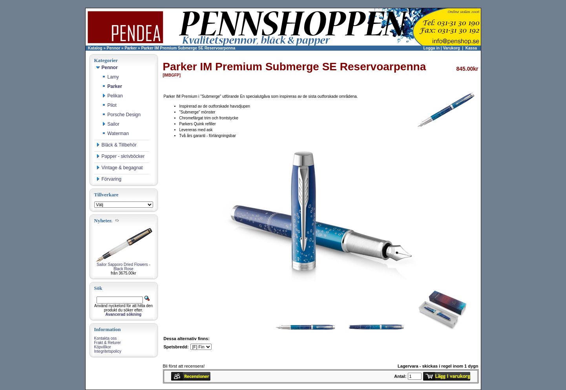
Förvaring (109, 179)
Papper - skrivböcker (120, 156)
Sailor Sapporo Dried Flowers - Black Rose (123, 266)
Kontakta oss (105, 338)
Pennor (113, 48)
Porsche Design (121, 114)
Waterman (115, 133)
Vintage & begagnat (119, 167)
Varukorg (451, 48)
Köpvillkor (102, 347)
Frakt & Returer (107, 343)
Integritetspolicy (107, 351)
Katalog (95, 48)
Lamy (110, 77)
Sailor (111, 124)
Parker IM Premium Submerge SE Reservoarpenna (188, 48)
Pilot (109, 105)
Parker (130, 48)
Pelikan (112, 96)
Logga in (431, 48)
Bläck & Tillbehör (116, 145)
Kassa (471, 48)
